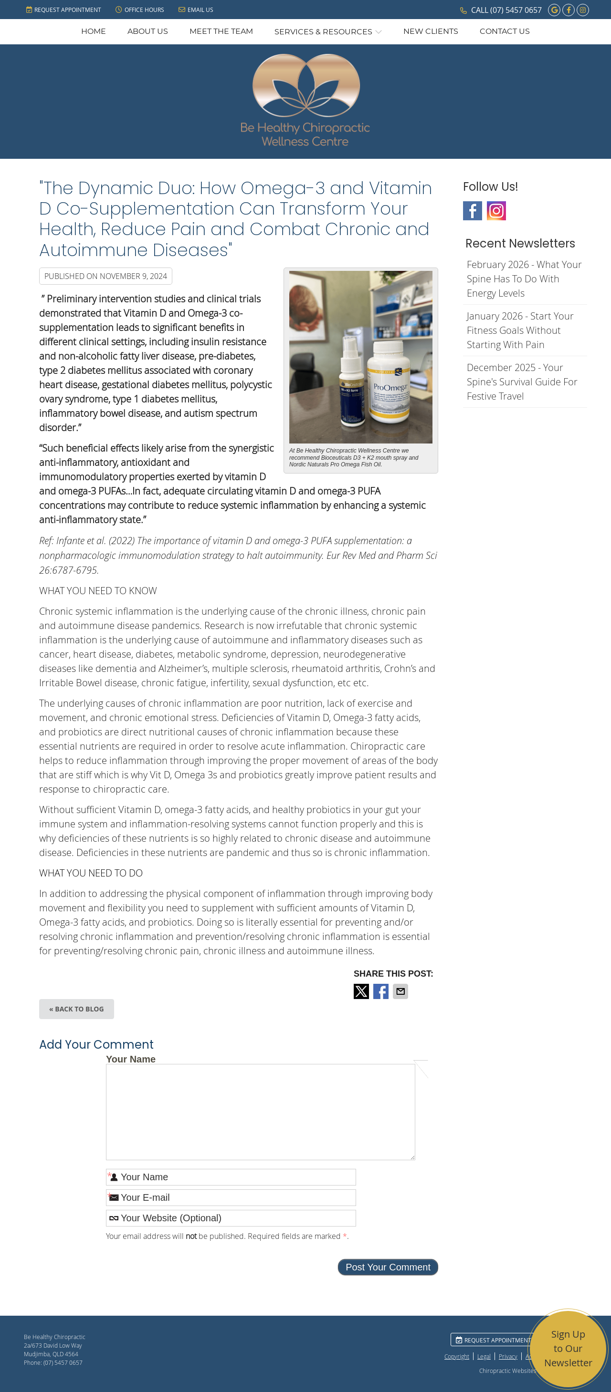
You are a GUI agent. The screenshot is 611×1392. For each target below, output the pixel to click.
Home (93, 31)
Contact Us (505, 31)
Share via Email (401, 991)
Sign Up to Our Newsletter (568, 1348)
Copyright (456, 1356)
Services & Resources (323, 32)
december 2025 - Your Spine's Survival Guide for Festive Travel (522, 381)
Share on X (362, 991)
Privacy (508, 1356)
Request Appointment (63, 9)
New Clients (430, 31)
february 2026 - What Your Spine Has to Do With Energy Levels (524, 278)
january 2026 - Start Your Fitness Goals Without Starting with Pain (520, 330)
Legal (484, 1356)
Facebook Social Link (472, 210)
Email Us (196, 9)
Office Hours (140, 9)
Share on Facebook (381, 991)
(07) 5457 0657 (516, 10)
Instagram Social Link (496, 210)
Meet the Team (221, 31)
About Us (147, 31)
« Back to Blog (76, 1008)
